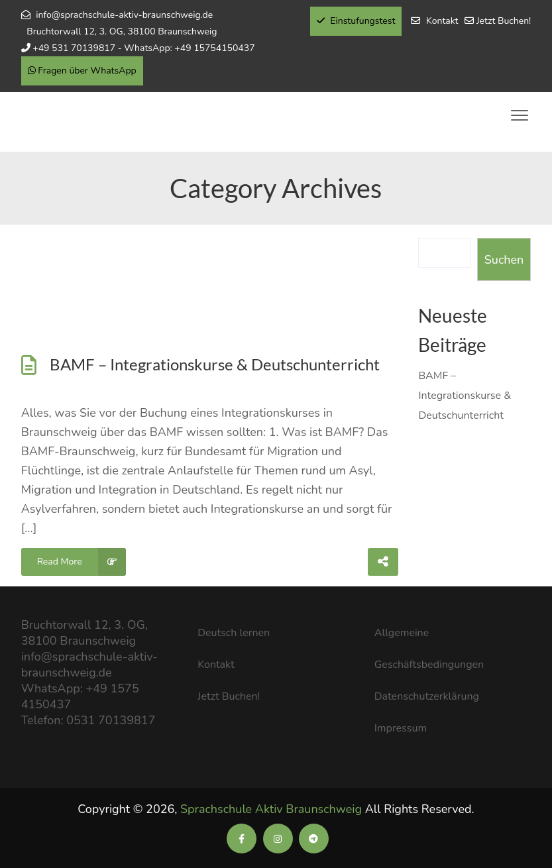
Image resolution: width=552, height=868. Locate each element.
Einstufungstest (356, 21)
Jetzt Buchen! (503, 21)
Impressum (400, 728)
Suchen (504, 260)
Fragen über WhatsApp (82, 70)
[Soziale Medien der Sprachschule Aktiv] (241, 839)
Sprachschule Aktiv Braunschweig (271, 809)
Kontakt (442, 21)
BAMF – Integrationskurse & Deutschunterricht (215, 364)
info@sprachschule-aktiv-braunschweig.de (124, 15)
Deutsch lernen (233, 632)
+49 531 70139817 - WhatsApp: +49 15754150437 (143, 48)
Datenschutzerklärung (426, 696)
